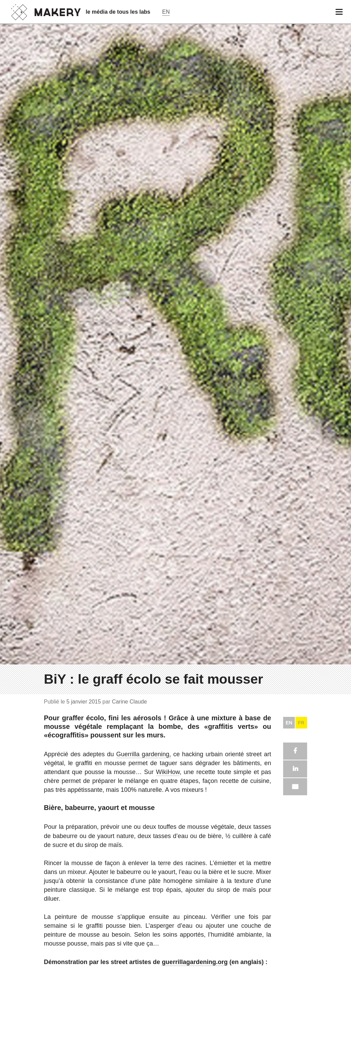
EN (289, 880)
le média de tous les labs (118, 12)
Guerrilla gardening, (143, 911)
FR (301, 880)
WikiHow (168, 929)
